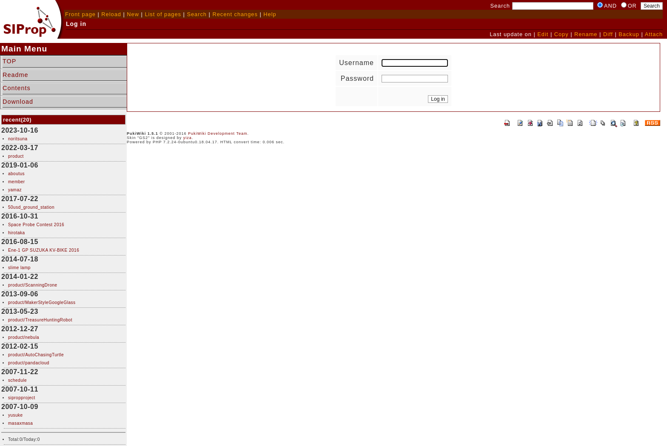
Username (356, 62)
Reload (111, 14)
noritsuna (18, 138)
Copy (561, 34)
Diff (608, 34)
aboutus (16, 173)
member (16, 181)
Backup (629, 34)
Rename (585, 34)
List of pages (163, 14)
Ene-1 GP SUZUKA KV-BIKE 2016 (43, 250)
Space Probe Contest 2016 (36, 224)
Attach (654, 34)
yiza (187, 138)
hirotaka (16, 232)
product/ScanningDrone (32, 285)
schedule (17, 380)
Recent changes (234, 14)
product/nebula (23, 337)
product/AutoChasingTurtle (36, 354)
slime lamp (19, 267)
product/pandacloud (28, 363)
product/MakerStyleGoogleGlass (41, 302)
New (133, 14)
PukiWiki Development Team (217, 133)
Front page (80, 14)
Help (269, 14)
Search (197, 14)
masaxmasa (20, 423)
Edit (542, 34)
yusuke (15, 415)
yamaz (15, 189)
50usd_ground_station (31, 207)
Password (357, 78)
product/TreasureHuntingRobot (40, 320)
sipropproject (21, 397)
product (16, 156)
